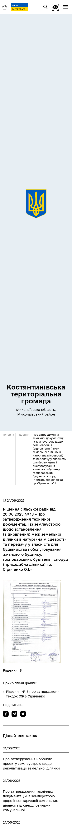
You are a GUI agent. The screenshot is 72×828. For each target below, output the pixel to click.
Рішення (23, 434)
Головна (8, 434)
